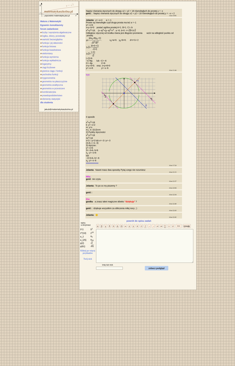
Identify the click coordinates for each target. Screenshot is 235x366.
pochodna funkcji (49, 74)
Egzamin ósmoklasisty (51, 25)
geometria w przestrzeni (52, 88)
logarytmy (45, 64)
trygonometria (47, 78)
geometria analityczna (51, 85)
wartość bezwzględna (51, 39)
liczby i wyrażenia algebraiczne (55, 32)
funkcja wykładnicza (50, 60)
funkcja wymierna (49, 57)
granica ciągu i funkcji (51, 71)
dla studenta (46, 102)
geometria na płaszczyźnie (53, 81)
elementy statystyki (50, 99)
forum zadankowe (49, 29)
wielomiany (46, 53)
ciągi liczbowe (47, 67)
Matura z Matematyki (50, 21)
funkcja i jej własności (51, 43)
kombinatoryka (48, 92)
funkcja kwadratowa (50, 50)
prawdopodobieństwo (51, 95)
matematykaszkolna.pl (58, 11)
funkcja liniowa (48, 46)
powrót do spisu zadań (139, 221)
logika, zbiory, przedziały (52, 36)
